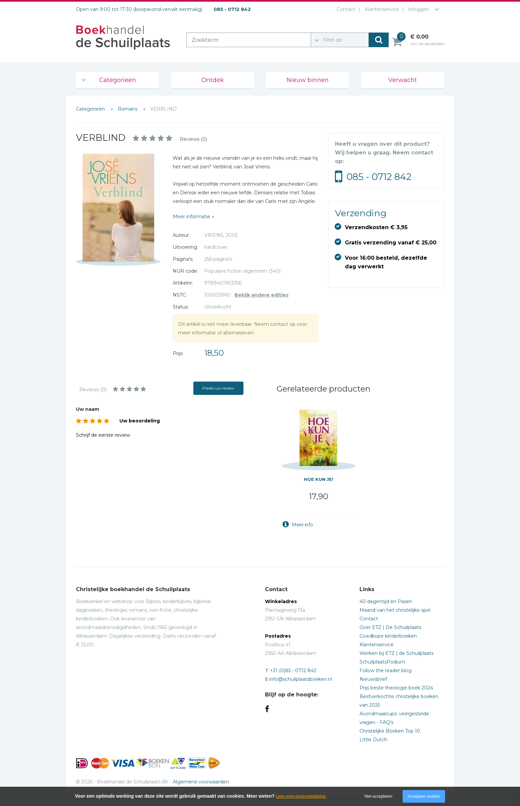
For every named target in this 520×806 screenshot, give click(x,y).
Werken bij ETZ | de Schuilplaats (396, 653)
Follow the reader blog (385, 670)
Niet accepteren (378, 796)
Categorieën (117, 80)
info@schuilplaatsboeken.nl (300, 679)
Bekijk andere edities (261, 295)
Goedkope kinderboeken (388, 636)
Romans (128, 109)
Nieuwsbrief (373, 679)
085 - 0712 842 (379, 176)
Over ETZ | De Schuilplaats (390, 627)
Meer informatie (191, 217)
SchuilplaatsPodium (382, 662)
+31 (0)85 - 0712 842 (293, 670)
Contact (344, 9)
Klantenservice (380, 9)
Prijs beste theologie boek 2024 (396, 688)
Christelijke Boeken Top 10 (389, 731)
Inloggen (418, 9)
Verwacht (402, 80)
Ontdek (212, 80)
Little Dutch (373, 740)
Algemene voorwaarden (201, 782)
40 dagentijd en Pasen (385, 601)
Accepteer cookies (424, 796)
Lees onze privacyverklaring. (301, 796)
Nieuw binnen (308, 80)
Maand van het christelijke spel (394, 610)
